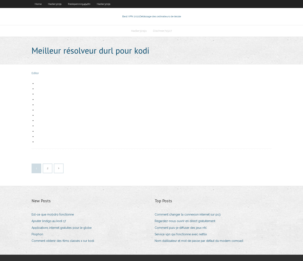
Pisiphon (37, 234)
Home (38, 4)
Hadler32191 (55, 4)
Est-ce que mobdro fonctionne (53, 214)
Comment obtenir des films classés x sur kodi (63, 240)
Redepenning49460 (79, 4)
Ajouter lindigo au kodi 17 (49, 221)
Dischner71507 (162, 30)
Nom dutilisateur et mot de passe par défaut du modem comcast (199, 240)
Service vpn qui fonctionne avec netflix (181, 234)
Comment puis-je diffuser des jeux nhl (181, 227)
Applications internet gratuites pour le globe (62, 227)
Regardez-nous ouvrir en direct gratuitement (185, 221)
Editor (35, 73)
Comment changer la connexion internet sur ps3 (188, 214)
